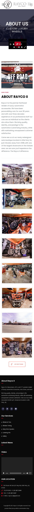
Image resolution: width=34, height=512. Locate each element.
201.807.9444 (17, 364)
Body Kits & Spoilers (8, 429)
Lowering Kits (6, 432)
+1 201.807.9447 (11, 493)
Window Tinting (7, 425)
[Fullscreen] (30, 473)
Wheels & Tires (7, 422)
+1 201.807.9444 (16, 490)
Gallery (5, 436)
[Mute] (27, 473)
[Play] (4, 473)
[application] (17, 466)
